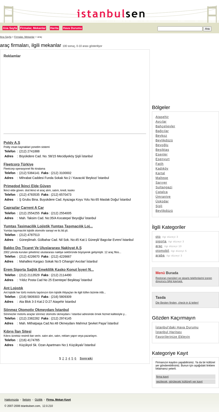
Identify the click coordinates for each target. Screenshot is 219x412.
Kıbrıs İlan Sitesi (17, 331)
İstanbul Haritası (169, 332)
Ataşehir (162, 117)
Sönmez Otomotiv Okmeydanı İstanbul (36, 310)
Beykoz (161, 135)
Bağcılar (162, 131)
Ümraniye (163, 196)
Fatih (160, 164)
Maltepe (162, 178)
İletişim (27, 399)
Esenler (162, 154)
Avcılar (161, 121)
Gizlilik (38, 399)
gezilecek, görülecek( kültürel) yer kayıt (179, 381)
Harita (54, 28)
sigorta (161, 241)
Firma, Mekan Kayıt (58, 399)
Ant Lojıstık (13, 288)
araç (159, 246)
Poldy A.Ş (12, 143)
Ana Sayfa (10, 28)
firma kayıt (162, 376)
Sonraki (86, 358)
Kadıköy (162, 168)
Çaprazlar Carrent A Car (24, 208)
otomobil (162, 250)
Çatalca (162, 192)
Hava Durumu (72, 28)
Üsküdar (162, 201)
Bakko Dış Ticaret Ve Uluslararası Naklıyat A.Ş (43, 248)
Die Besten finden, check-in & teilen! (177, 302)
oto (158, 236)
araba (160, 255)
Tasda (161, 297)
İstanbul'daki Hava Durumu (177, 327)
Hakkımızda (11, 399)
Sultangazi (164, 187)
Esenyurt (163, 159)
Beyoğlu (162, 145)
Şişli (159, 206)
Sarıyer (161, 182)
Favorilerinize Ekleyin (173, 336)
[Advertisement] (75, 91)
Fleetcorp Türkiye (18, 164)
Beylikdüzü (164, 140)
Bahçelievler (165, 126)
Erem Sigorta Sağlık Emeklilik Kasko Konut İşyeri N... (49, 269)
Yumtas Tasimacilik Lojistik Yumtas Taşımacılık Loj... (48, 226)
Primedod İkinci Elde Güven (27, 186)
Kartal (160, 173)
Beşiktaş (162, 149)
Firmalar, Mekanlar (33, 28)
